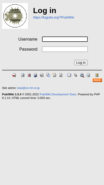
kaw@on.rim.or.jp (28, 87)
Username (27, 39)
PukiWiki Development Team (58, 94)
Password (28, 49)
